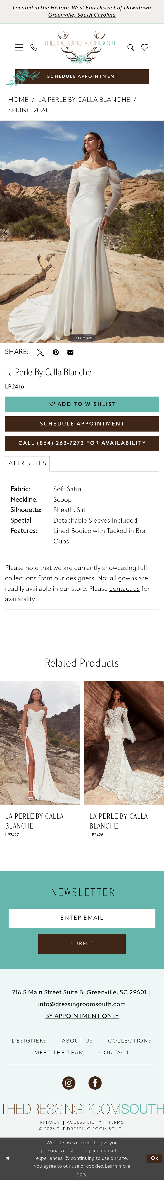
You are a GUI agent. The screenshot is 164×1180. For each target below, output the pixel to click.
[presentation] (40, 743)
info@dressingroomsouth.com (82, 1005)
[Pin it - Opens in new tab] (56, 352)
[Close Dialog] (8, 1159)
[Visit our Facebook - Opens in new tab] (95, 1083)
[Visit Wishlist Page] (145, 47)
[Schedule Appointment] (82, 76)
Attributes (27, 463)
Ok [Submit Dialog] (155, 1158)
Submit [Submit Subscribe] (82, 944)
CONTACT (114, 1053)
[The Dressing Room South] (82, 1109)
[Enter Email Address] (82, 918)
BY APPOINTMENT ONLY (82, 1017)
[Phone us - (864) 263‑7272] (34, 47)
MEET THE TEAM (59, 1053)
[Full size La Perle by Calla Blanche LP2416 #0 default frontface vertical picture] (82, 232)
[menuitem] (19, 47)
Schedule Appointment (82, 424)
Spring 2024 (27, 110)
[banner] (82, 47)
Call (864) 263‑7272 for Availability (82, 443)
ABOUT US (77, 1041)
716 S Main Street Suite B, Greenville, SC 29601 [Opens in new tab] (80, 993)
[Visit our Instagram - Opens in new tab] (69, 1083)
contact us (124, 589)
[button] (19, 47)
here (82, 1174)
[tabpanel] (82, 232)
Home (18, 100)
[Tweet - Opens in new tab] (40, 352)
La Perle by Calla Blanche (84, 100)
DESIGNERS (29, 1041)
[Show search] (131, 47)
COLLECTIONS (130, 1041)
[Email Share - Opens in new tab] (70, 352)
